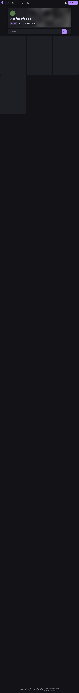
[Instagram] (30, 689)
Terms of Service (48, 688)
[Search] (64, 31)
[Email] (34, 689)
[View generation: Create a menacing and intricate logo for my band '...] (13, 55)
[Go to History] (13, 3)
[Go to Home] (2, 3)
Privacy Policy (56, 688)
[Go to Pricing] (23, 3)
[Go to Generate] (8, 3)
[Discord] (65, 3)
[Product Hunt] (38, 689)
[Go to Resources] (28, 3)
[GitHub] (42, 689)
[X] (26, 689)
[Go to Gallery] (18, 3)
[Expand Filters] (69, 31)
